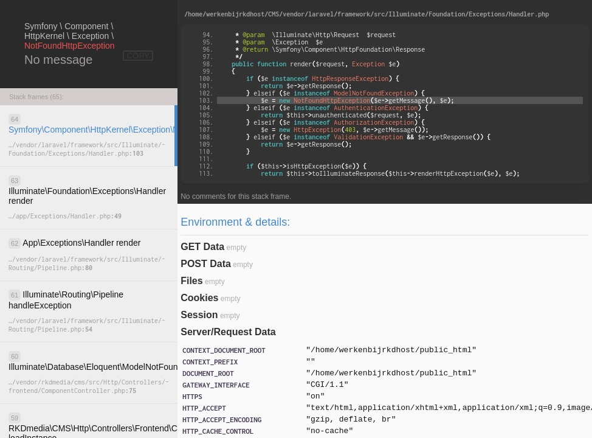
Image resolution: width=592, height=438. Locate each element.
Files (191, 281)
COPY (138, 55)
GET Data (202, 247)
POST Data (206, 264)
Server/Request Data (228, 332)
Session (199, 315)
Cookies (199, 298)
